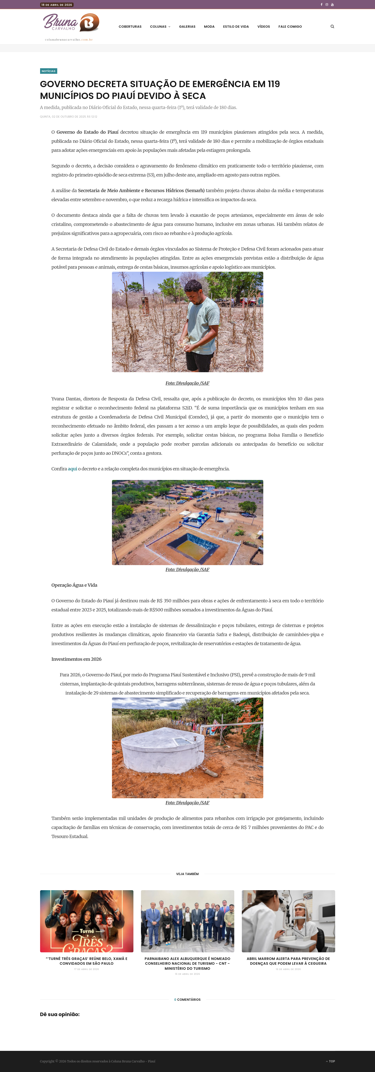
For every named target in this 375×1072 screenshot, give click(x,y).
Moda (209, 26)
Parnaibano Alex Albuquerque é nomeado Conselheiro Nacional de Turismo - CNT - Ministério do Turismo (187, 963)
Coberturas (130, 26)
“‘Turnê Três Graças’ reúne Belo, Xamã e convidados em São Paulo (87, 961)
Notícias (48, 71)
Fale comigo (290, 26)
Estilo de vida (236, 26)
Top (330, 1061)
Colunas (158, 26)
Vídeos (263, 26)
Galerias (187, 26)
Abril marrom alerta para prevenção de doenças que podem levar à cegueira (288, 961)
